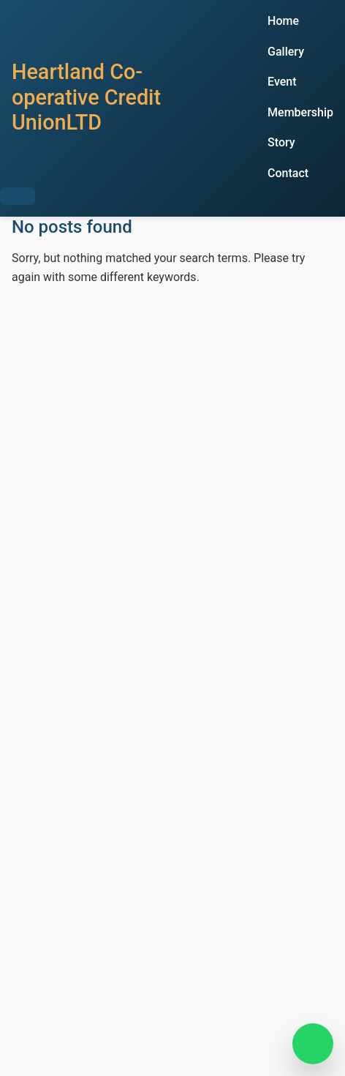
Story (281, 142)
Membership (300, 112)
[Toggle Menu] (17, 196)
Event (282, 82)
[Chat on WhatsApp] (312, 1043)
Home (283, 21)
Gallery (286, 52)
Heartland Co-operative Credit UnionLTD (86, 97)
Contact (288, 173)
